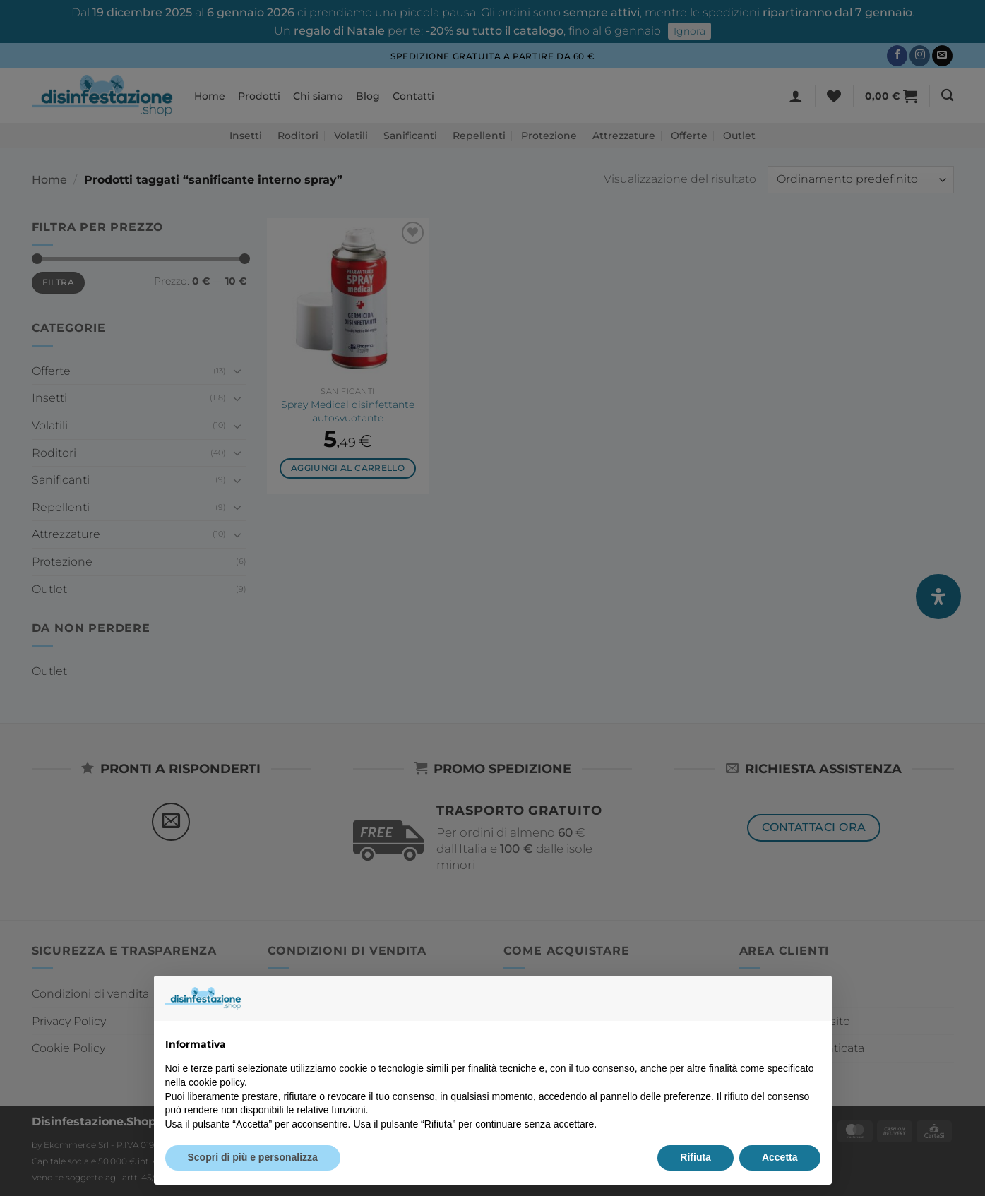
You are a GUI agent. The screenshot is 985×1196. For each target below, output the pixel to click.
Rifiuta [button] (695, 1157)
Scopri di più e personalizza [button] (253, 1157)
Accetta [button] (780, 1157)
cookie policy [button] (216, 1082)
